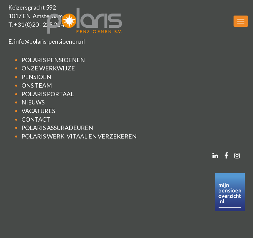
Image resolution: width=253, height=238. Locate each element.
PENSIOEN (36, 76)
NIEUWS (33, 102)
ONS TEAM (36, 85)
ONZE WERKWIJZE (48, 68)
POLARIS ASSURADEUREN (57, 127)
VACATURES (38, 110)
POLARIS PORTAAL (47, 94)
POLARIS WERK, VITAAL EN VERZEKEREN (79, 136)
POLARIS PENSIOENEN (53, 59)
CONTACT (35, 119)
